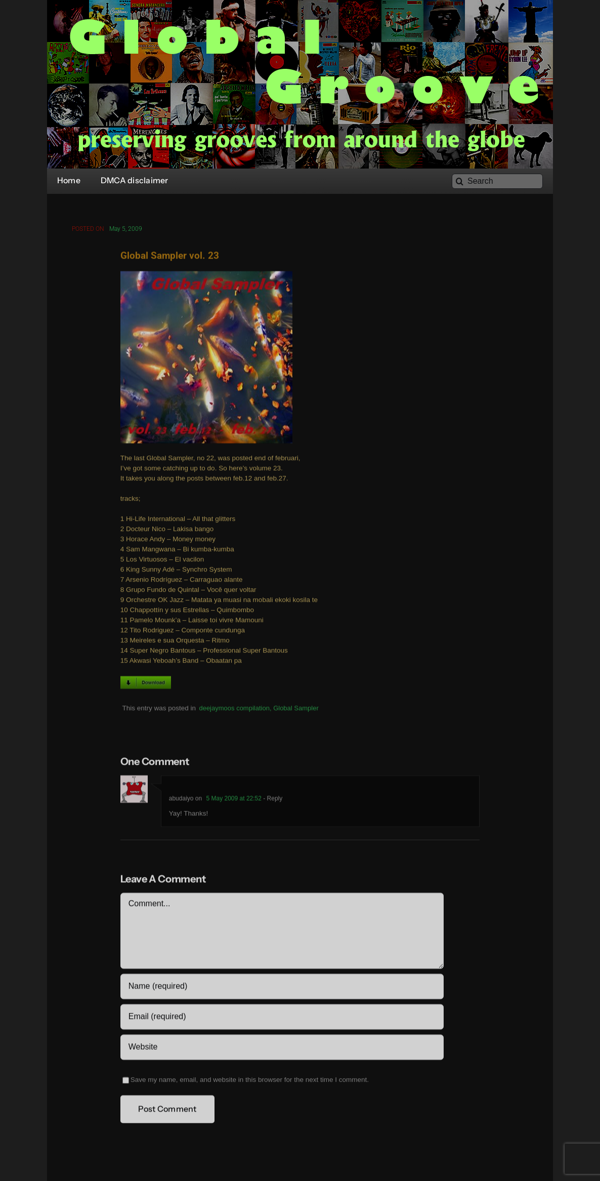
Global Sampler (296, 709)
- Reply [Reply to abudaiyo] (272, 800)
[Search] (497, 181)
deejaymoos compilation (234, 709)
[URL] (282, 1049)
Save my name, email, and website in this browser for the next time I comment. (250, 1081)
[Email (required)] (282, 1018)
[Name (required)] (282, 988)
